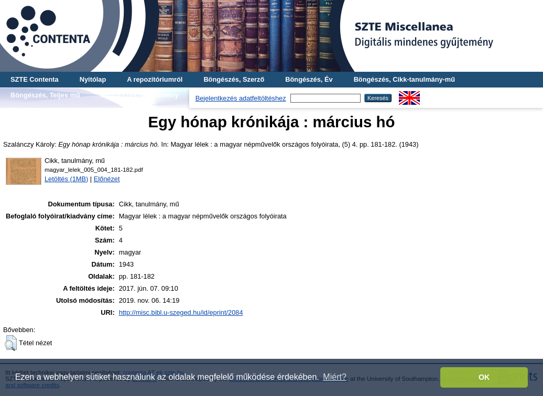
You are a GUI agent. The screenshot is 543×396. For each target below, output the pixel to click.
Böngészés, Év (308, 79)
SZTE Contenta (34, 79)
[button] (11, 343)
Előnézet (107, 179)
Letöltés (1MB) (66, 179)
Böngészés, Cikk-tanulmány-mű (404, 79)
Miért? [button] (334, 376)
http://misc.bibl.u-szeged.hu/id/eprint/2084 (181, 312)
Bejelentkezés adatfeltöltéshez (241, 98)
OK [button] (484, 377)
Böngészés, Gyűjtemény (140, 95)
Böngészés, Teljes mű (45, 95)
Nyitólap (93, 79)
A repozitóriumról (154, 79)
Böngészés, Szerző (233, 79)
